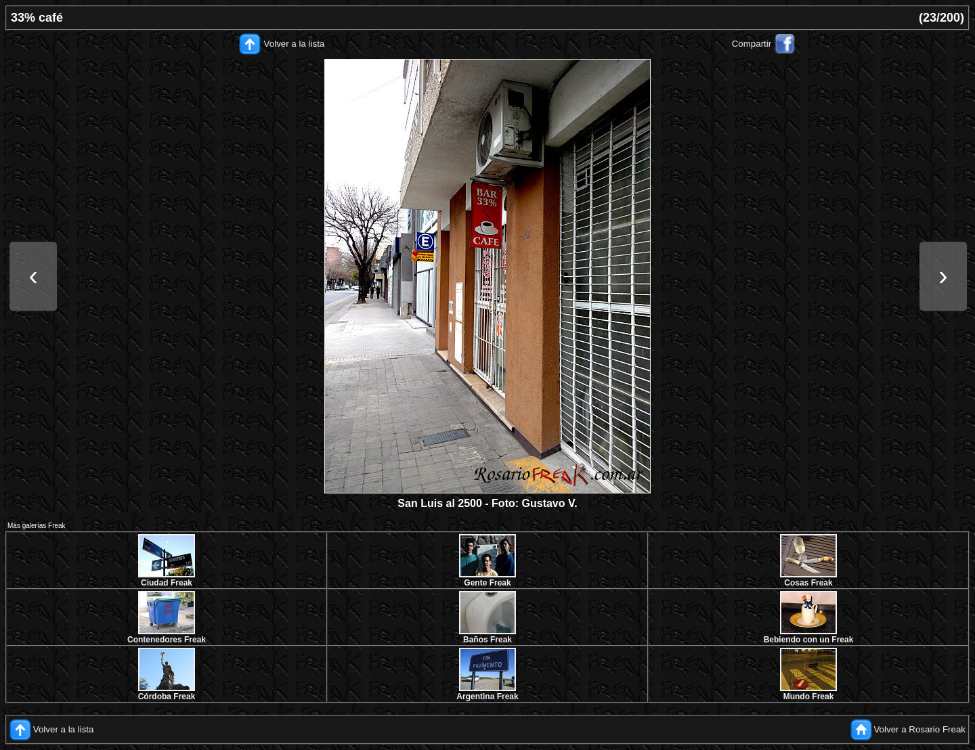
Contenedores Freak (166, 639)
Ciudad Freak (166, 583)
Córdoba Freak (167, 696)
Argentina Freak (487, 696)
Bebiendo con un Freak (809, 639)
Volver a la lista (294, 44)
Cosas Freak (808, 583)
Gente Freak (487, 583)
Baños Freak (487, 639)
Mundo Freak (808, 696)
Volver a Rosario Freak (919, 729)
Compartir (752, 44)
